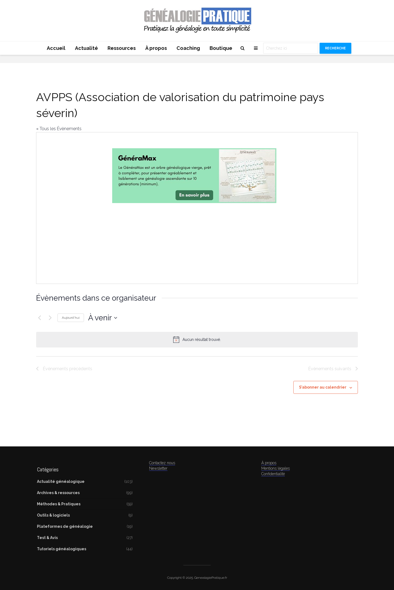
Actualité (86, 48)
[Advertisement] (194, 236)
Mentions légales (275, 468)
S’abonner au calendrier (322, 387)
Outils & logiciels (53, 515)
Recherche (335, 48)
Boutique (221, 48)
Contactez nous (162, 463)
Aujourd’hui (71, 318)
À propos (156, 48)
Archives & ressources (58, 493)
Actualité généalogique (61, 481)
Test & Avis (47, 537)
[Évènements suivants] (50, 318)
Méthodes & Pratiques (58, 504)
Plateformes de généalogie (65, 526)
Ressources (122, 48)
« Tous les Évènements (59, 128)
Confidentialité (273, 474)
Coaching (188, 48)
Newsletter (158, 468)
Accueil (56, 48)
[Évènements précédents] (39, 318)
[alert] (197, 339)
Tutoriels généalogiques (61, 549)
